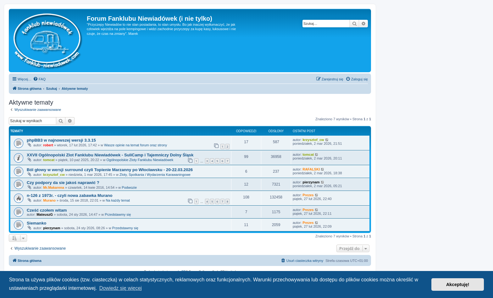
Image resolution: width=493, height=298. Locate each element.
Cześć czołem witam (47, 210)
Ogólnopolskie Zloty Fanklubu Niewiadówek (139, 160)
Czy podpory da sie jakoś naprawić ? (63, 182)
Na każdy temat (118, 200)
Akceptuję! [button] (457, 284)
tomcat (48, 160)
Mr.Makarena (53, 187)
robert (48, 145)
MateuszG (44, 214)
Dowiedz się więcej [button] (120, 288)
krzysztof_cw (313, 140)
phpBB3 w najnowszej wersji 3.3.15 (61, 140)
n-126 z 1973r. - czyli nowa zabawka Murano (70, 195)
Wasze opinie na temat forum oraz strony (135, 145)
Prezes (307, 195)
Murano (49, 200)
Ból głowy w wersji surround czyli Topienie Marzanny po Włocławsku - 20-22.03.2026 (110, 169)
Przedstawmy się (118, 214)
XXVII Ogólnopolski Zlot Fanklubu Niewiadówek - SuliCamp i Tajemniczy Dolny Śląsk (110, 155)
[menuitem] (39, 79)
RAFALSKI (311, 169)
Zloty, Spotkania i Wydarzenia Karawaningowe (155, 174)
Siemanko (36, 223)
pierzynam (310, 182)
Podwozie (129, 187)
